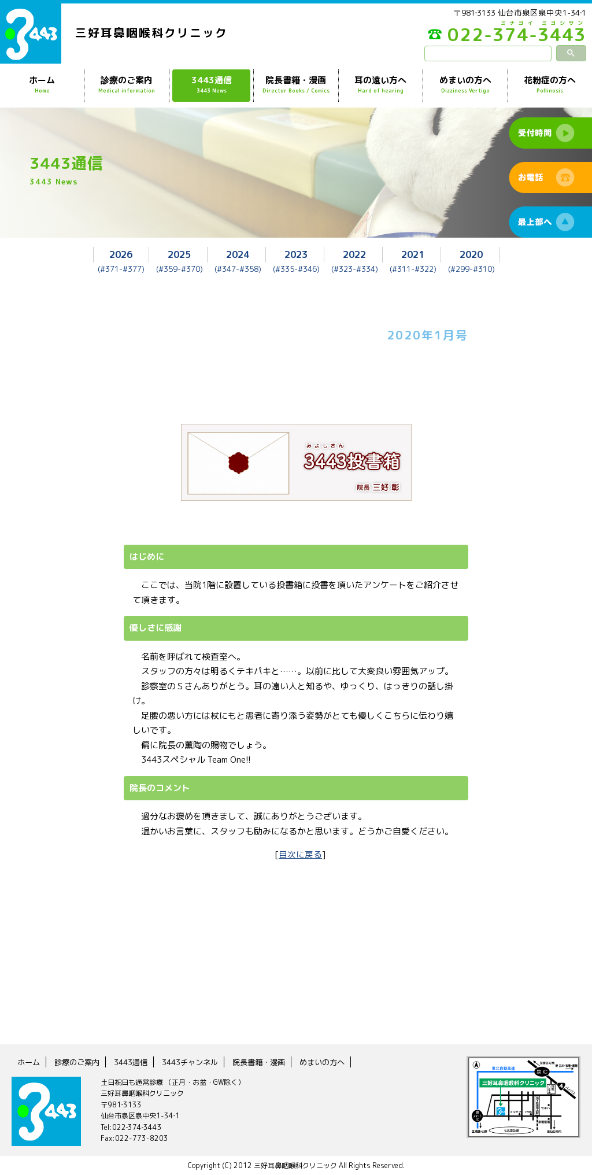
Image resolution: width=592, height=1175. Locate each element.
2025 (179, 254)
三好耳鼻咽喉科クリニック (151, 33)
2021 (413, 254)
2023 (296, 254)
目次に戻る (300, 854)
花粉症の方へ (550, 85)
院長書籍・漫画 (296, 85)
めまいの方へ (465, 85)
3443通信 (211, 85)
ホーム (42, 85)
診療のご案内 (126, 85)
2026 (121, 254)
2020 (471, 254)
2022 (354, 254)
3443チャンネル (197, 1061)
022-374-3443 (499, 37)
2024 (237, 254)
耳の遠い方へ (381, 85)
